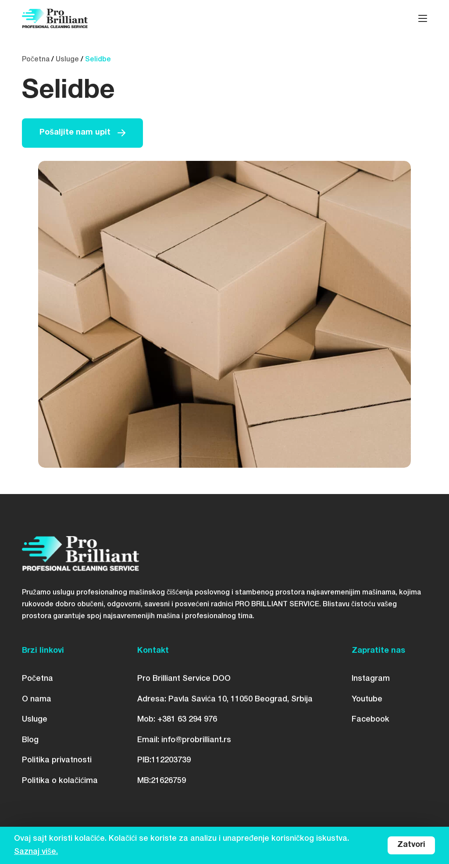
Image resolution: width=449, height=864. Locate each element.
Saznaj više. (36, 851)
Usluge (67, 60)
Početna (36, 60)
